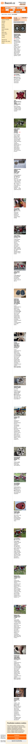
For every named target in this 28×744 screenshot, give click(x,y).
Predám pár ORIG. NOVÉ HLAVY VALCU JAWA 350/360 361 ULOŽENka (17, 301)
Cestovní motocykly (5, 19)
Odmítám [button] (17, 738)
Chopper (3, 22)
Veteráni (3, 37)
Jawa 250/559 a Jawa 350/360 (17, 484)
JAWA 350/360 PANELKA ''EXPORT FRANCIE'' (17, 130)
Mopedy (3, 27)
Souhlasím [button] (16, 735)
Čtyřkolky (3, 21)
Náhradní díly (4, 39)
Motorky (9, 14)
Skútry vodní (4, 32)
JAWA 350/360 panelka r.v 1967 (17, 236)
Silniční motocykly (5, 29)
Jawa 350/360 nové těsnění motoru (16, 699)
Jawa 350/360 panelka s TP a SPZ (17, 209)
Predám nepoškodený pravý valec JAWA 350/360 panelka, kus (17, 345)
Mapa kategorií (3, 740)
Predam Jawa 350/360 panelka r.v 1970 (17, 577)
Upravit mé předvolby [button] (17, 740)
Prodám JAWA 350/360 (17, 417)
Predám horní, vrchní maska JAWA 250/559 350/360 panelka (17, 657)
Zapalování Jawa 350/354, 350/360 (17, 387)
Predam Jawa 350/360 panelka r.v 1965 (17, 616)
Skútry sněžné (4, 33)
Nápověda (2, 736)
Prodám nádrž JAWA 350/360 (17, 512)
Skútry (3, 30)
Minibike (3, 25)
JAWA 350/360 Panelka (17, 272)
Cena (23, 17)
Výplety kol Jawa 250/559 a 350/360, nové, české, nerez (17, 171)
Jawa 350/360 (16, 74)
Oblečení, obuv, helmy (6, 41)
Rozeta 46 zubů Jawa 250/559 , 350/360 (17, 458)
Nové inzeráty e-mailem (19, 22)
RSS (4, 737)
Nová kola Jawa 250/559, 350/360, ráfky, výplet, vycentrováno (17, 36)
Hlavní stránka (4, 14)
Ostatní (3, 43)
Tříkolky (3, 35)
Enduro (3, 24)
